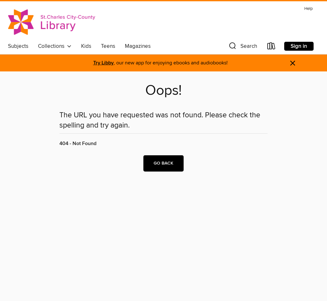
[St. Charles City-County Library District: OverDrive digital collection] (51, 22)
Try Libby (103, 63)
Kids (86, 46)
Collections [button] (55, 46)
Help (308, 8)
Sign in (299, 46)
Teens (108, 46)
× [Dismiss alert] (292, 63)
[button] (242, 47)
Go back (163, 163)
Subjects (18, 46)
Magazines (138, 46)
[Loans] (271, 47)
